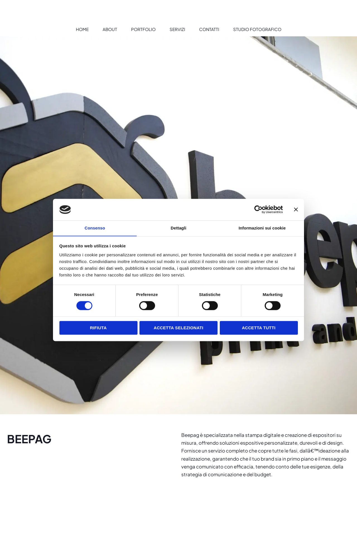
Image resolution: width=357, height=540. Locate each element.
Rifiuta (98, 328)
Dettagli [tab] (178, 228)
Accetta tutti (259, 328)
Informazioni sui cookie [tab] (262, 228)
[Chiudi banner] (296, 209)
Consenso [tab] (95, 228)
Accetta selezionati (178, 328)
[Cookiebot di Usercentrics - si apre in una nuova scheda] (258, 209)
